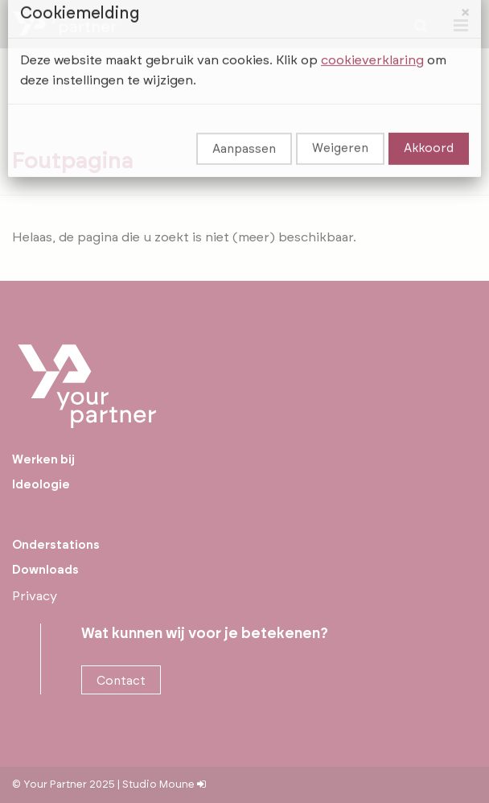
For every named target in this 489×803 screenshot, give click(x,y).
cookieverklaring (372, 37)
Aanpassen (244, 127)
